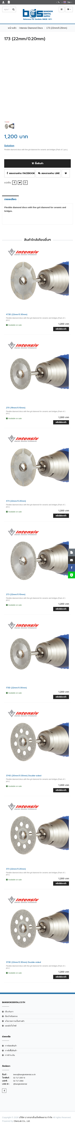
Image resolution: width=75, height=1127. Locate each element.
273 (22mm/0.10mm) (15, 594)
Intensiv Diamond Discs (31, 28)
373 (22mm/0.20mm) (16, 868)
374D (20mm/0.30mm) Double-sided (23, 775)
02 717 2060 (18, 1081)
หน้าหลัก (12, 28)
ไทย (67, 2)
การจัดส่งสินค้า (11, 1046)
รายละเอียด (10, 199)
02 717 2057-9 (19, 1078)
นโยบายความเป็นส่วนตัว (14, 1021)
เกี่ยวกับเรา (9, 1012)
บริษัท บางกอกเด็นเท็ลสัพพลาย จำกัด (35, 1117)
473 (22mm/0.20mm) (16, 501)
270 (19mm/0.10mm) (15, 407)
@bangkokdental (20, 1084)
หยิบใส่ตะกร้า (61, 328)
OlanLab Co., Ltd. (22, 1121)
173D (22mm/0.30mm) (16, 687)
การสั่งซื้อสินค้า (11, 1050)
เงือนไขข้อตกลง (11, 1016)
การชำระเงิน (10, 1055)
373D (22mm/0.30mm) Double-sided (23, 962)
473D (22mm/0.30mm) (16, 314)
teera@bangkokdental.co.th (24, 1074)
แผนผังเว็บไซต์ (10, 1026)
